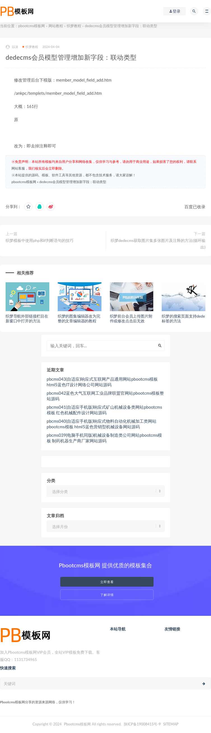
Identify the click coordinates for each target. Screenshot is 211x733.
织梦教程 (74, 26)
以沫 (12, 47)
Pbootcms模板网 (77, 724)
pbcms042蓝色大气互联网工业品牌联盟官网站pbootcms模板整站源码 (105, 395)
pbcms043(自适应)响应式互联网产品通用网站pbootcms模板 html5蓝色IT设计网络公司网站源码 (102, 381)
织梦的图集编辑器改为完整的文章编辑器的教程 (79, 318)
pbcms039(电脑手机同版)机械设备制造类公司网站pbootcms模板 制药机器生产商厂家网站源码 (104, 438)
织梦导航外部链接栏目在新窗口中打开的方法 (27, 318)
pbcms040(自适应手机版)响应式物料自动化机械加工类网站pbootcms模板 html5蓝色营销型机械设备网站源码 (102, 423)
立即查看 (107, 582)
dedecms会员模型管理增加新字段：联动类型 (72, 182)
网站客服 (18, 168)
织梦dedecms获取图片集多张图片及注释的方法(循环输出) (158, 243)
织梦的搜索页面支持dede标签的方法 (183, 318)
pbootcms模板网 (31, 26)
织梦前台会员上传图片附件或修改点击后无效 (131, 318)
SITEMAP (170, 724)
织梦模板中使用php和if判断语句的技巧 (39, 240)
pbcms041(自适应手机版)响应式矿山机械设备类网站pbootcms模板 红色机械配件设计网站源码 (104, 409)
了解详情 (107, 594)
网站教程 (55, 26)
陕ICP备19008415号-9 (142, 724)
